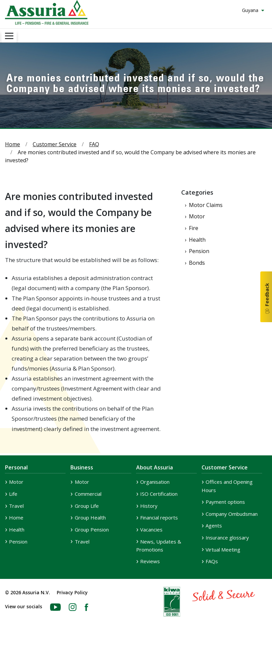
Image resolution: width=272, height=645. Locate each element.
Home (12, 144)
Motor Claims (206, 205)
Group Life (87, 505)
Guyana (251, 10)
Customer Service (54, 144)
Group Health (90, 517)
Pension (199, 251)
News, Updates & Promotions (158, 545)
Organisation (155, 481)
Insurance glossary (227, 537)
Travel (16, 505)
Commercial (88, 493)
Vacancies (151, 529)
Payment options (225, 501)
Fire (193, 228)
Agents (214, 525)
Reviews (150, 561)
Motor (197, 216)
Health (197, 239)
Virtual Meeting (223, 549)
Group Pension (92, 529)
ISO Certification (159, 493)
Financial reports (159, 517)
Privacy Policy (72, 592)
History (149, 505)
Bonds (197, 262)
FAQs (212, 561)
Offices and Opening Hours (227, 485)
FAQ (94, 144)
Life (13, 493)
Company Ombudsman (232, 513)
